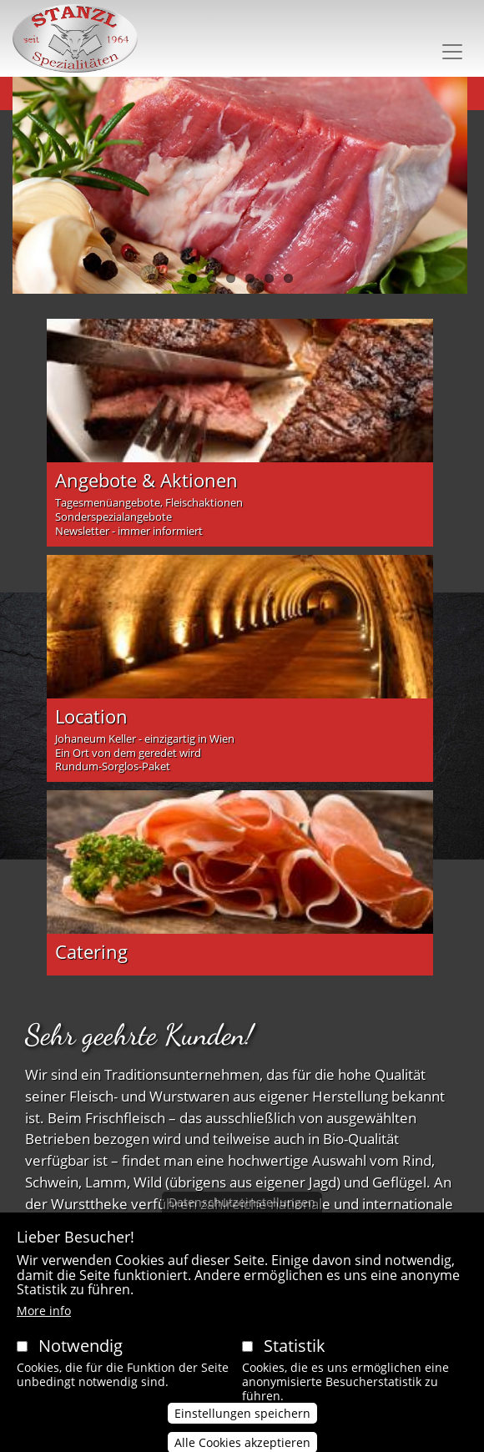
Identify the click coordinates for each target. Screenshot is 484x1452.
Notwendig (80, 1362)
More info (44, 1327)
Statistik (294, 1362)
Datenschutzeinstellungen (242, 1219)
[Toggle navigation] (452, 51)
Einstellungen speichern (242, 1430)
